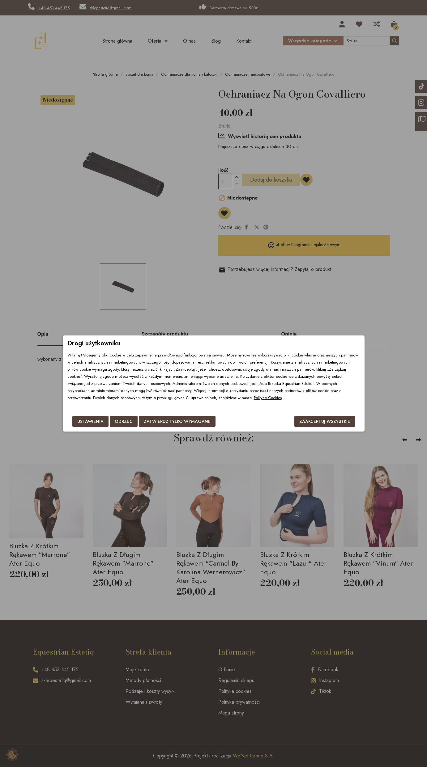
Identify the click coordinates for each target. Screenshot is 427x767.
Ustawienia (90, 421)
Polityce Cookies (268, 398)
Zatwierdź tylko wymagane (177, 421)
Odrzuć (124, 421)
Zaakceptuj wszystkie (324, 421)
